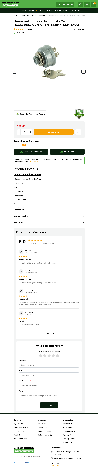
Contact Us (42, 427)
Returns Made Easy (45, 435)
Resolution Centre (21, 439)
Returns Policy (68, 435)
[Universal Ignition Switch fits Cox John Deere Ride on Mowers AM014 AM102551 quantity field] (24, 132)
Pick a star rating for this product (49, 351)
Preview (49, 405)
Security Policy (69, 439)
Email (21, 370)
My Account (18, 424)
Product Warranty (70, 442)
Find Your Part (19, 431)
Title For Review (25, 381)
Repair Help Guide (21, 427)
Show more (49, 333)
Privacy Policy (68, 427)
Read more (34, 162)
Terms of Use (68, 424)
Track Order (18, 435)
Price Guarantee (44, 431)
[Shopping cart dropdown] (93, 4)
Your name (23, 360)
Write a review (79, 29)
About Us (42, 424)
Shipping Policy (69, 431)
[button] (87, 4)
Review (22, 391)
